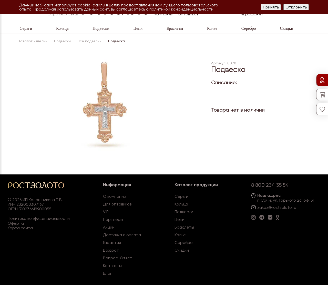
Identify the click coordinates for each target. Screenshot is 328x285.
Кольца (62, 28)
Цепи (138, 28)
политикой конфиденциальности (181, 9)
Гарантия (112, 242)
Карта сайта (20, 227)
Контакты (112, 265)
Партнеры (113, 219)
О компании (114, 196)
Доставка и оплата (122, 234)
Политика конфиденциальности (39, 218)
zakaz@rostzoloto (274, 207)
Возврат (111, 250)
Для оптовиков (117, 204)
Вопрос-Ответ (117, 257)
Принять (271, 7)
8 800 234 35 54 (270, 185)
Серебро (248, 28)
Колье (212, 28)
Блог (107, 273)
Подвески (101, 28)
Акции (109, 227)
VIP (106, 211)
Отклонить (296, 7)
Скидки (286, 28)
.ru (294, 207)
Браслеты (175, 28)
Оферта (16, 223)
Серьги (26, 28)
